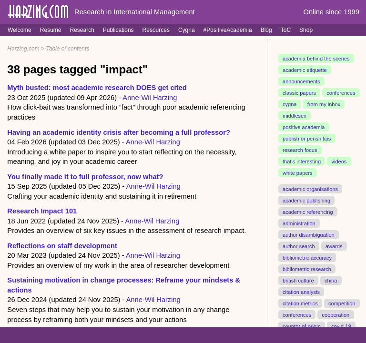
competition (342, 303)
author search (299, 246)
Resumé (50, 30)
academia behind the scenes (316, 58)
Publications (118, 30)
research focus (300, 150)
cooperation (335, 314)
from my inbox (323, 104)
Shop (306, 30)
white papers (298, 173)
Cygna (186, 30)
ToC (286, 30)
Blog (266, 30)
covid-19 (341, 326)
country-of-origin (302, 326)
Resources (156, 30)
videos (338, 161)
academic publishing (306, 200)
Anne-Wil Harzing (149, 97)
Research (82, 30)
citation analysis (301, 291)
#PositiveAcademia (227, 30)
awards (334, 246)
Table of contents (67, 48)
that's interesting (302, 161)
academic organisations (310, 189)
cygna (289, 104)
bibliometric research (307, 269)
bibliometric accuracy (307, 257)
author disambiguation (309, 234)
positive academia (304, 127)
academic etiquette (305, 70)
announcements (301, 81)
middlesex (294, 116)
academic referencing (308, 211)
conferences (340, 93)
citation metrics (300, 303)
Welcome (19, 30)
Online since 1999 (331, 12)
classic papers (299, 93)
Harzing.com (23, 48)
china (331, 280)
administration (299, 223)
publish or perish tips (307, 138)
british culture (298, 280)
